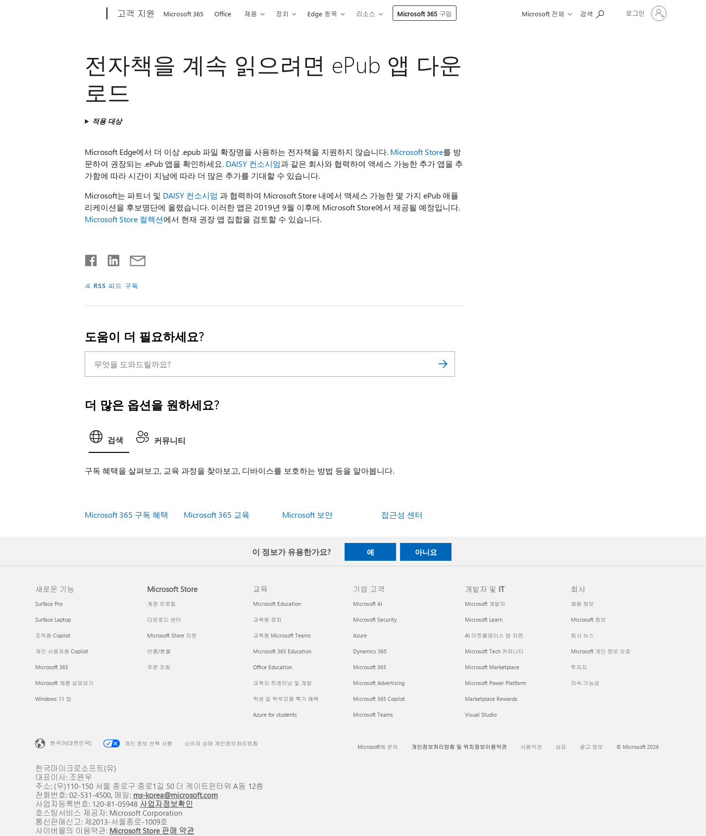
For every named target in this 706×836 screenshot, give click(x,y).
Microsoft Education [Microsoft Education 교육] (277, 603)
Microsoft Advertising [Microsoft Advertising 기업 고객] (378, 683)
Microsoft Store (416, 152)
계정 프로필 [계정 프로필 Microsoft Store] (161, 603)
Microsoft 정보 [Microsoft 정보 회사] (588, 619)
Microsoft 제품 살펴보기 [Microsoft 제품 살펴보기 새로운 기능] (64, 683)
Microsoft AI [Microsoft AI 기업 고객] (367, 603)
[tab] (109, 439)
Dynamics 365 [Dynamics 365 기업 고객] (370, 651)
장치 (282, 13)
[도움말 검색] (592, 12)
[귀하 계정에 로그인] (645, 13)
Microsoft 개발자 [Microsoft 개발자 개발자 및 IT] (485, 603)
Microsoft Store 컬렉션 (124, 219)
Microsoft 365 (183, 13)
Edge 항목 (322, 13)
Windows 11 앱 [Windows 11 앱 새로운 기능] (53, 698)
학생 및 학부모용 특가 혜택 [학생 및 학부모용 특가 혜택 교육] (286, 698)
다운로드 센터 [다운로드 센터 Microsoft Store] (164, 619)
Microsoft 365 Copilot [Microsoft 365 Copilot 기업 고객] (379, 698)
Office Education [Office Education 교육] (272, 667)
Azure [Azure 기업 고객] (360, 635)
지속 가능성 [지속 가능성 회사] (585, 683)
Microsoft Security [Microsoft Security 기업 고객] (375, 619)
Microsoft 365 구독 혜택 (126, 514)
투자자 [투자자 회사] (579, 667)
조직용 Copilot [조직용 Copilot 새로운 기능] (52, 635)
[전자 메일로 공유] (133, 258)
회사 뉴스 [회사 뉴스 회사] (582, 635)
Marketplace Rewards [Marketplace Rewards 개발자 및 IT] (491, 698)
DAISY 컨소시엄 (253, 163)
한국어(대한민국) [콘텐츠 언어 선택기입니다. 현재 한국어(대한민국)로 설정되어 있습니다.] (70, 742)
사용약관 (531, 746)
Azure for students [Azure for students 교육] (275, 714)
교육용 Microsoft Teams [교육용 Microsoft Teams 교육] (282, 635)
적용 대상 (107, 121)
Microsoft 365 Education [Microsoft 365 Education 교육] (282, 651)
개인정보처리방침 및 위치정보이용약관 (459, 746)
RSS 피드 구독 (116, 285)
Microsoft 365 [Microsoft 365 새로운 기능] (51, 667)
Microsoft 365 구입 (424, 13)
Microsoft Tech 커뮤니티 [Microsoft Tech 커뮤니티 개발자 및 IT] (494, 651)
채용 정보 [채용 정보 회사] (582, 603)
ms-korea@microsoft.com (175, 794)
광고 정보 (591, 746)
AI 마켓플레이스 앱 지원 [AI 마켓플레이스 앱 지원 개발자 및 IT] (494, 635)
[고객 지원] (135, 13)
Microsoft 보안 (307, 514)
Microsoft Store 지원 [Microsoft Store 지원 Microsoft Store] (172, 635)
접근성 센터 (402, 514)
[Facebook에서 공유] (92, 258)
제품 (250, 13)
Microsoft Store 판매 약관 (152, 830)
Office (222, 13)
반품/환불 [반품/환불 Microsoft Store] (159, 651)
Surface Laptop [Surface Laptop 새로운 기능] (53, 619)
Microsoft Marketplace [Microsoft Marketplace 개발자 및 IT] (492, 667)
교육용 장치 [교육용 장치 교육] (267, 619)
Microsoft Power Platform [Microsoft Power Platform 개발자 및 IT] (495, 683)
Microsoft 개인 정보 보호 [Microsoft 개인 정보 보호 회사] (601, 651)
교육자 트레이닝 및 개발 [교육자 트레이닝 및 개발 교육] (282, 683)
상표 (560, 746)
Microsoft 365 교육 (217, 514)
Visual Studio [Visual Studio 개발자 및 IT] (481, 714)
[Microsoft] (69, 13)
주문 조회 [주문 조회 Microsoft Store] (158, 667)
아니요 (426, 552)
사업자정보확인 (166, 803)
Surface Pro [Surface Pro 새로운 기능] (48, 603)
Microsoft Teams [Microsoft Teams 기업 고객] (373, 714)
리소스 (365, 13)
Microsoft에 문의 (377, 746)
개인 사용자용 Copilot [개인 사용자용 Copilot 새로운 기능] (61, 651)
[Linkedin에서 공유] (110, 258)
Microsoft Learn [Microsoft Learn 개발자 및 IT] (484, 619)
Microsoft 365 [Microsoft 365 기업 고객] (369, 667)
